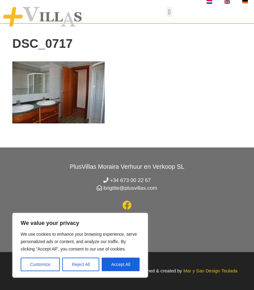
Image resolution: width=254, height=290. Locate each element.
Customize (40, 264)
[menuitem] (209, 2)
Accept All (120, 264)
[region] (80, 245)
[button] (169, 12)
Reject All (81, 264)
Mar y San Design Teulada (210, 270)
